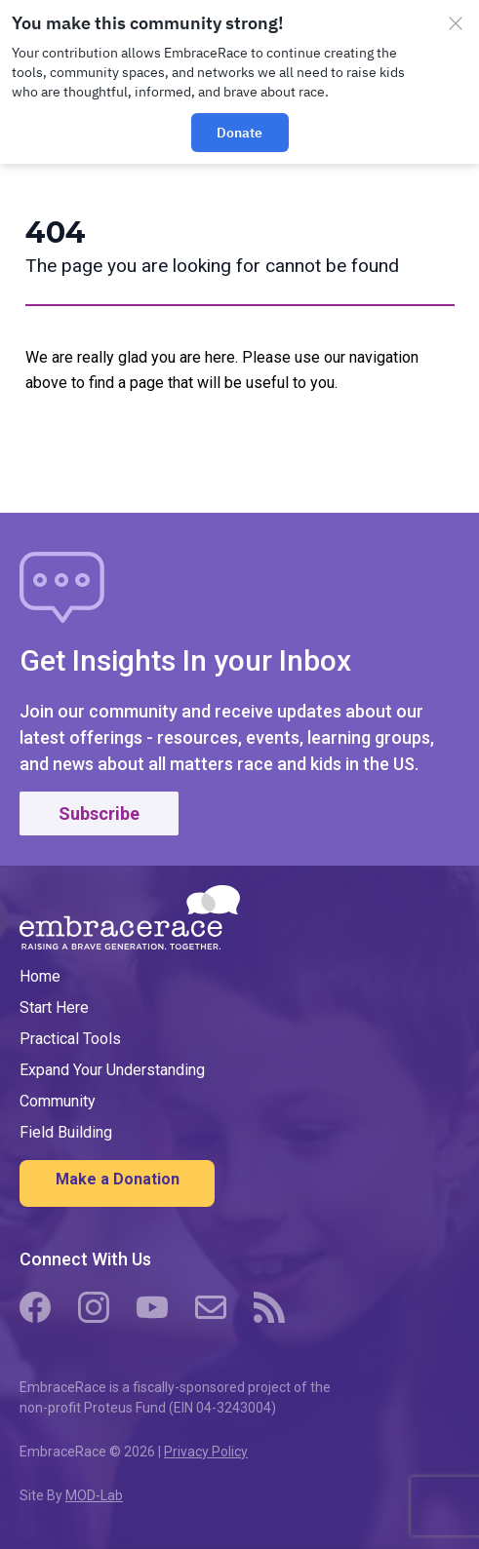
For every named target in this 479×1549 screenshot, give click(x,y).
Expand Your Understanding (112, 1070)
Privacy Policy (206, 1451)
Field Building (66, 1132)
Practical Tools (70, 1038)
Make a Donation (118, 1179)
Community (58, 1101)
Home (40, 976)
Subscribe (99, 813)
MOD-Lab (94, 1495)
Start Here (54, 1007)
